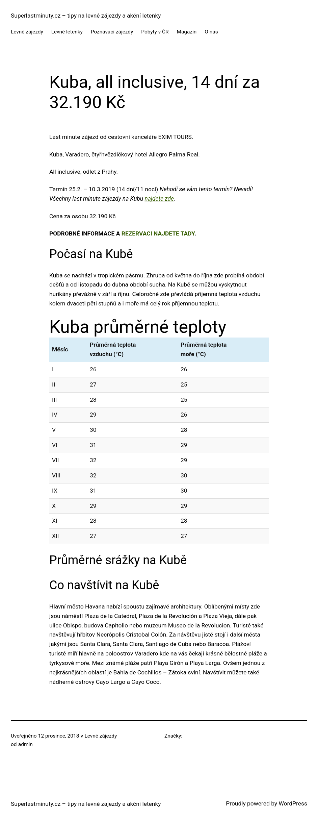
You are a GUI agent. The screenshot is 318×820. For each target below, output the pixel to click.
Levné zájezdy (100, 736)
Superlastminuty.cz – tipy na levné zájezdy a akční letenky (86, 15)
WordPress (293, 803)
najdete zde (159, 198)
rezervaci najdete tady (158, 233)
